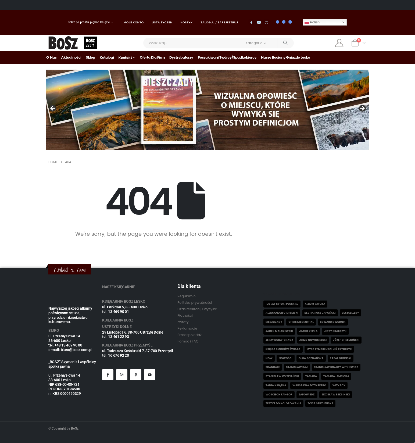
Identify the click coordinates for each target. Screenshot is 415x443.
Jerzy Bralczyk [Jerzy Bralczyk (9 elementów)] (335, 331)
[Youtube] (258, 22)
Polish (312, 22)
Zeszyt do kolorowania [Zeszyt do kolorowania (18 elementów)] (283, 403)
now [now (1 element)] (269, 358)
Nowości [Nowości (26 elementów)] (285, 358)
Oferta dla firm (152, 57)
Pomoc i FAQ (188, 341)
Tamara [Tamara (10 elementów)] (311, 376)
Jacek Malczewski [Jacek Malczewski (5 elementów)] (279, 331)
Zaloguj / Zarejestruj (219, 22)
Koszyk (186, 22)
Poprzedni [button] (53, 109)
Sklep (90, 57)
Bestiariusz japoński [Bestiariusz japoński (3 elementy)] (320, 313)
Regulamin (186, 296)
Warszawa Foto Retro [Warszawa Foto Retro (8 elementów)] (309, 385)
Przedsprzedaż (189, 335)
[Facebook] (251, 22)
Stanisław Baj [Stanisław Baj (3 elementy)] (297, 367)
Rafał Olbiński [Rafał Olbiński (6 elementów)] (340, 358)
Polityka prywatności (194, 302)
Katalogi (107, 57)
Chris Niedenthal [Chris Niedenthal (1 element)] (301, 322)
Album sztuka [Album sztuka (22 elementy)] (315, 304)
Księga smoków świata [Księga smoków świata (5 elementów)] (283, 349)
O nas (51, 57)
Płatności (185, 315)
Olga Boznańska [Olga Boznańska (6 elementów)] (311, 358)
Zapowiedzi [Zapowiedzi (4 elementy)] (307, 394)
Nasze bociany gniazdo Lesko (285, 57)
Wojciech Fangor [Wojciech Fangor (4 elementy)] (279, 394)
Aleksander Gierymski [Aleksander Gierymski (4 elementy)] (282, 313)
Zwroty (183, 322)
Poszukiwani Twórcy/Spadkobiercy (227, 57)
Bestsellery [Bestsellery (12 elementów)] (350, 313)
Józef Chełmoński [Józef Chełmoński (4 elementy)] (346, 340)
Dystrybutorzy (181, 57)
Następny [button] (362, 109)
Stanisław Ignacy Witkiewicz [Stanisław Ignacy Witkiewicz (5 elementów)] (336, 367)
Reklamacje (187, 328)
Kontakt (125, 57)
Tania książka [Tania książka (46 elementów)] (276, 385)
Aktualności (71, 57)
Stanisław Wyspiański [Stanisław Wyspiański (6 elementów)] (282, 376)
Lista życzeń (162, 22)
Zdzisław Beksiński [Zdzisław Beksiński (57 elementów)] (335, 394)
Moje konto (134, 22)
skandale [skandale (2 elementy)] (273, 367)
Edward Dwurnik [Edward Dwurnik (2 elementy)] (333, 322)
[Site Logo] (63, 43)
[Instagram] (266, 22)
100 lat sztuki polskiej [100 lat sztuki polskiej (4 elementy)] (282, 304)
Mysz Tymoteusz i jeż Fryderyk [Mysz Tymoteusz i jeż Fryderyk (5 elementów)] (329, 349)
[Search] (285, 43)
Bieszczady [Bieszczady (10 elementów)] (274, 322)
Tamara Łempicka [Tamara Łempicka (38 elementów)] (336, 376)
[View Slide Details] (207, 110)
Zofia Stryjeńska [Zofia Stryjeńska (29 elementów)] (320, 403)
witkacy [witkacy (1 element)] (338, 385)
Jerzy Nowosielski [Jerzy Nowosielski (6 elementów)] (313, 340)
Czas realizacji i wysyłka (197, 309)
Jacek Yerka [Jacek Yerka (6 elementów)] (308, 331)
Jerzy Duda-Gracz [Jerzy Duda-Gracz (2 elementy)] (279, 340)
